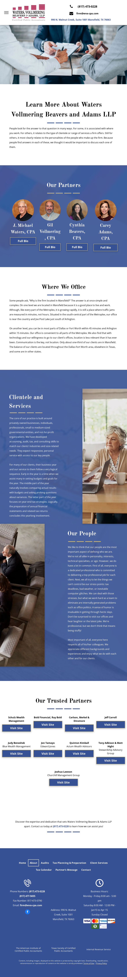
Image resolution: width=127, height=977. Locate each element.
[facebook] (27, 912)
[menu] (6, 12)
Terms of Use (88, 963)
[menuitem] (22, 862)
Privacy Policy (101, 963)
